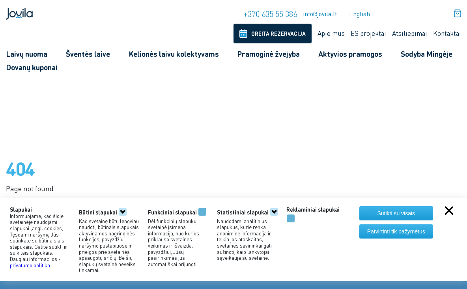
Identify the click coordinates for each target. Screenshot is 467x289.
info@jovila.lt (320, 13)
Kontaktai (447, 33)
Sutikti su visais (396, 213)
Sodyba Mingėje (426, 54)
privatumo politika (30, 265)
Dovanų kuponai (32, 67)
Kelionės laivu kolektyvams (174, 54)
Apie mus (331, 33)
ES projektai (368, 33)
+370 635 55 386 (270, 14)
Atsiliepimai (409, 33)
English (359, 13)
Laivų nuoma (26, 54)
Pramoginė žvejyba (268, 54)
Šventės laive (88, 54)
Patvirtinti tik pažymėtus (396, 231)
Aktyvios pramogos (350, 54)
